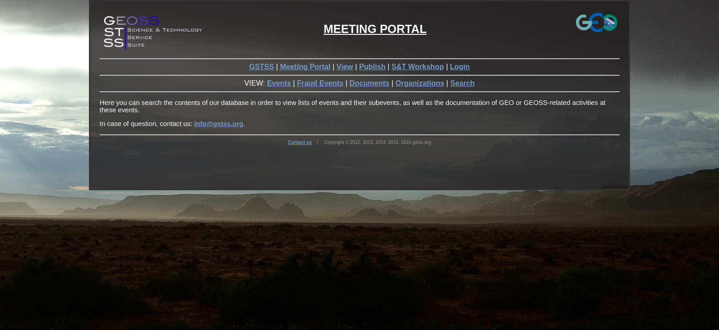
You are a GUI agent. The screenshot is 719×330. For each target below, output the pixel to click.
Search (462, 83)
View (345, 67)
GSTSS (261, 67)
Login (460, 67)
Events (279, 83)
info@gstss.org (218, 123)
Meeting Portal (305, 67)
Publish (372, 67)
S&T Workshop (418, 67)
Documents (369, 83)
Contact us (300, 142)
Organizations (419, 83)
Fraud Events (320, 83)
